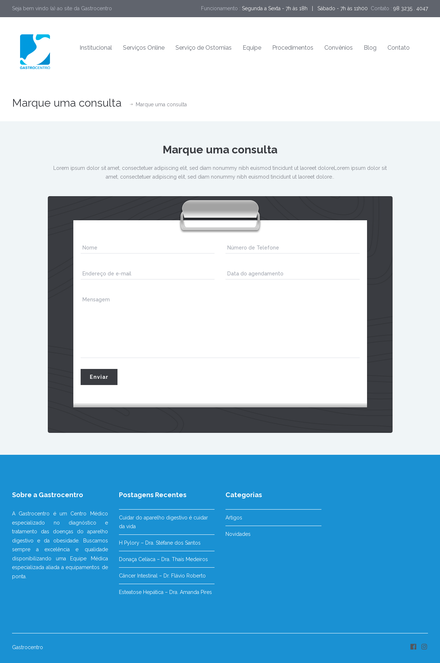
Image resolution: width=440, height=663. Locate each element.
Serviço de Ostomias (203, 47)
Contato (398, 47)
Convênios (338, 47)
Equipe (252, 47)
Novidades (238, 534)
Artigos (233, 518)
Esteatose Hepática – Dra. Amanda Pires (165, 592)
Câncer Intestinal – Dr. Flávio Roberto (162, 576)
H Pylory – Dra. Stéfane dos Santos (160, 543)
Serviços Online (144, 47)
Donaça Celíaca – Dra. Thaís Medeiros (163, 559)
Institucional (96, 47)
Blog (370, 47)
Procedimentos (292, 47)
